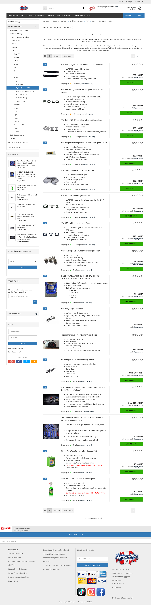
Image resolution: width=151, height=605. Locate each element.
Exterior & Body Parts (35, 15)
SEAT (14, 44)
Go (35, 302)
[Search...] (45, 8)
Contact (139, 15)
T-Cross (16, 132)
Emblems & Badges (16, 34)
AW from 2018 (20, 101)
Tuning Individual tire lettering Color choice (79, 335)
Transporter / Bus (20, 125)
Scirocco (17, 105)
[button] (120, 2)
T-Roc (15, 128)
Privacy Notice (13, 581)
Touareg (16, 121)
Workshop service (82, 15)
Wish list (139, 2)
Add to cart (131, 82)
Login (23, 267)
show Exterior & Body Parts (19, 30)
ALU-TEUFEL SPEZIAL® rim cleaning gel (78, 479)
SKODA (14, 47)
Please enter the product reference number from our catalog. (20, 291)
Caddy (16, 64)
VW (13, 51)
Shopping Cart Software (67, 602)
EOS (15, 67)
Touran (16, 118)
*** (117, 7)
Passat (16, 78)
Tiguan (16, 115)
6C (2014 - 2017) (21, 98)
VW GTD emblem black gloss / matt (76, 223)
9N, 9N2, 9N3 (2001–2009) (24, 91)
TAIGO (16, 111)
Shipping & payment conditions (18, 577)
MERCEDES (16, 40)
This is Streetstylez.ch (15, 553)
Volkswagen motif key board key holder (77, 360)
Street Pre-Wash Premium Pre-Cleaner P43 (79, 451)
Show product (131, 163)
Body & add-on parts (17, 135)
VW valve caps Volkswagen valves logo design (80, 251)
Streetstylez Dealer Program (17, 569)
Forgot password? (14, 352)
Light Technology (15, 15)
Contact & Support (14, 557)
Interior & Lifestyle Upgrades (59, 15)
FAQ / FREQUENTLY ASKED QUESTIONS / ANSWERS (22, 563)
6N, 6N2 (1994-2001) (22, 88)
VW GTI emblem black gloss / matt (75, 195)
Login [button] (129, 2)
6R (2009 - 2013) (21, 94)
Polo (15, 81)
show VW (17, 54)
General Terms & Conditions (17, 573)
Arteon (16, 61)
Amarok (16, 57)
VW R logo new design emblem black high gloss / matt (84, 143)
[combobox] (56, 56)
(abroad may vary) (87, 84)
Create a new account (15, 349)
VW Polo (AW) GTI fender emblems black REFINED (82, 64)
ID (14, 74)
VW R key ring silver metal (72, 309)
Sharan (16, 108)
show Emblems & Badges (20, 37)
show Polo (19, 84)
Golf (15, 71)
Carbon (12, 138)
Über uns (128, 15)
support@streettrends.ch (124, 598)
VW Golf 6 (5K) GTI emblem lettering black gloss (81, 120)
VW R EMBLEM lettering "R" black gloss (77, 170)
